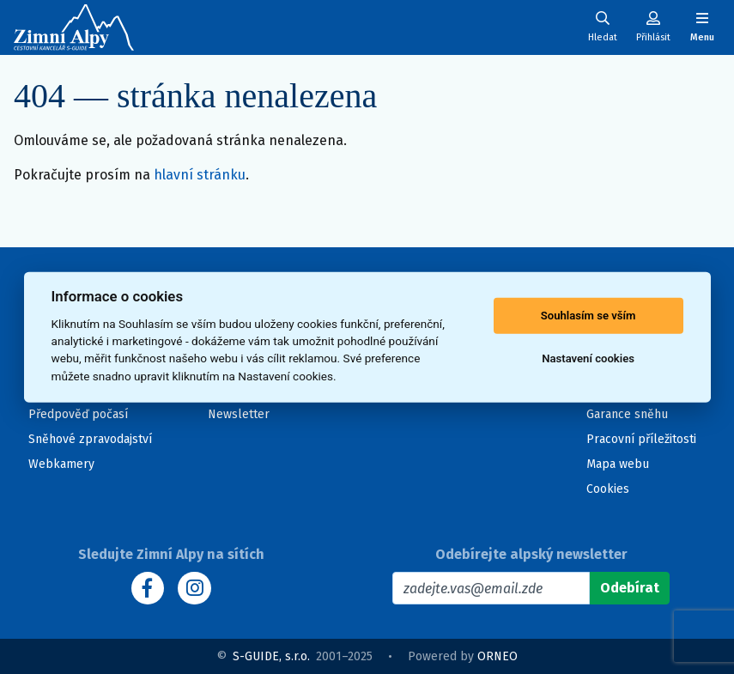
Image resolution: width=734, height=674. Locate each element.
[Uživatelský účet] (603, 27)
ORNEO (497, 656)
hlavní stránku (200, 175)
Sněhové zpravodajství (90, 439)
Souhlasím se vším (588, 315)
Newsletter (239, 414)
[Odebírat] (630, 588)
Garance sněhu (627, 414)
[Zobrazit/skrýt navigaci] (702, 27)
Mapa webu (617, 464)
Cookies (607, 489)
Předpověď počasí (78, 414)
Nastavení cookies (588, 358)
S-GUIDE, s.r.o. (271, 656)
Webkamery (61, 464)
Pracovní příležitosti (641, 439)
